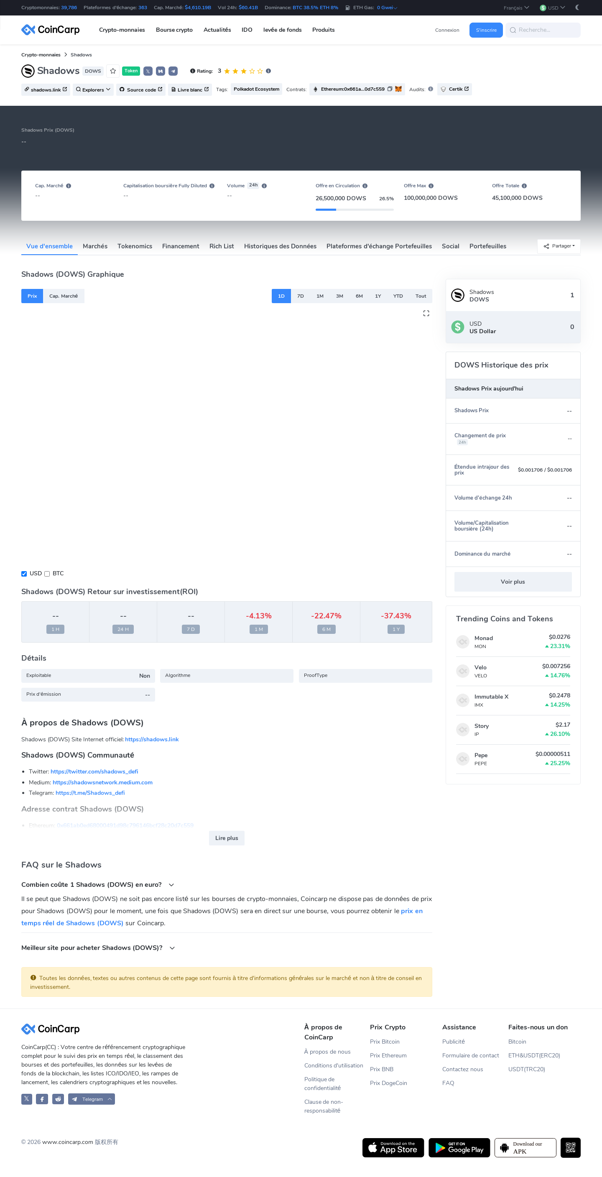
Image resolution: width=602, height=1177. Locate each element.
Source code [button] (141, 90)
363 (142, 7)
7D (300, 296)
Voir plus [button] (513, 582)
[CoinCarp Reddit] (58, 1099)
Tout (421, 296)
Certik (454, 89)
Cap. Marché (63, 296)
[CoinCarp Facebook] (42, 1099)
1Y (378, 296)
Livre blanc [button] (190, 90)
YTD (398, 296)
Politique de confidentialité (322, 1083)
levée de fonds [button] (282, 30)
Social (450, 246)
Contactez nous (462, 1069)
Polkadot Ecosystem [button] (256, 89)
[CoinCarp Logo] (52, 30)
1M (320, 296)
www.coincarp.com (67, 1142)
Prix (32, 296)
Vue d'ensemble (49, 246)
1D (281, 296)
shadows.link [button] (45, 90)
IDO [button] (247, 30)
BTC (58, 573)
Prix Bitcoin (385, 1042)
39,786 (69, 7)
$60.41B (248, 7)
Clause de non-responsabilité (324, 1106)
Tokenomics (134, 246)
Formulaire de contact (470, 1056)
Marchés (95, 246)
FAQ (448, 1083)
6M (359, 296)
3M (339, 296)
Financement (180, 246)
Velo (480, 667)
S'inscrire (486, 30)
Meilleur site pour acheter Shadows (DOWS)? (98, 947)
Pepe (480, 755)
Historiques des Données (280, 246)
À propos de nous (327, 1052)
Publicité (453, 1042)
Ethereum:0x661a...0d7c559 (353, 89)
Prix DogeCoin (388, 1083)
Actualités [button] (217, 30)
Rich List (221, 246)
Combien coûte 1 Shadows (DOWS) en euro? (97, 884)
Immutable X (491, 697)
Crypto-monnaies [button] (122, 30)
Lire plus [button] (226, 838)
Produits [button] (323, 30)
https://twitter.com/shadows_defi (94, 772)
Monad (483, 638)
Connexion (447, 30)
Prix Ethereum (388, 1056)
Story (481, 726)
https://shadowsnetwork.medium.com (103, 782)
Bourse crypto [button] (174, 30)
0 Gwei (387, 7)
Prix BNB (381, 1069)
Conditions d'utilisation (334, 1066)
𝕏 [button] (148, 71)
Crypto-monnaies (41, 54)
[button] (517, 7)
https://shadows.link (152, 739)
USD (36, 573)
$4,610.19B (198, 7)
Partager (557, 246)
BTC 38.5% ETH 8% (315, 7)
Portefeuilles (487, 246)
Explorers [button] (93, 90)
